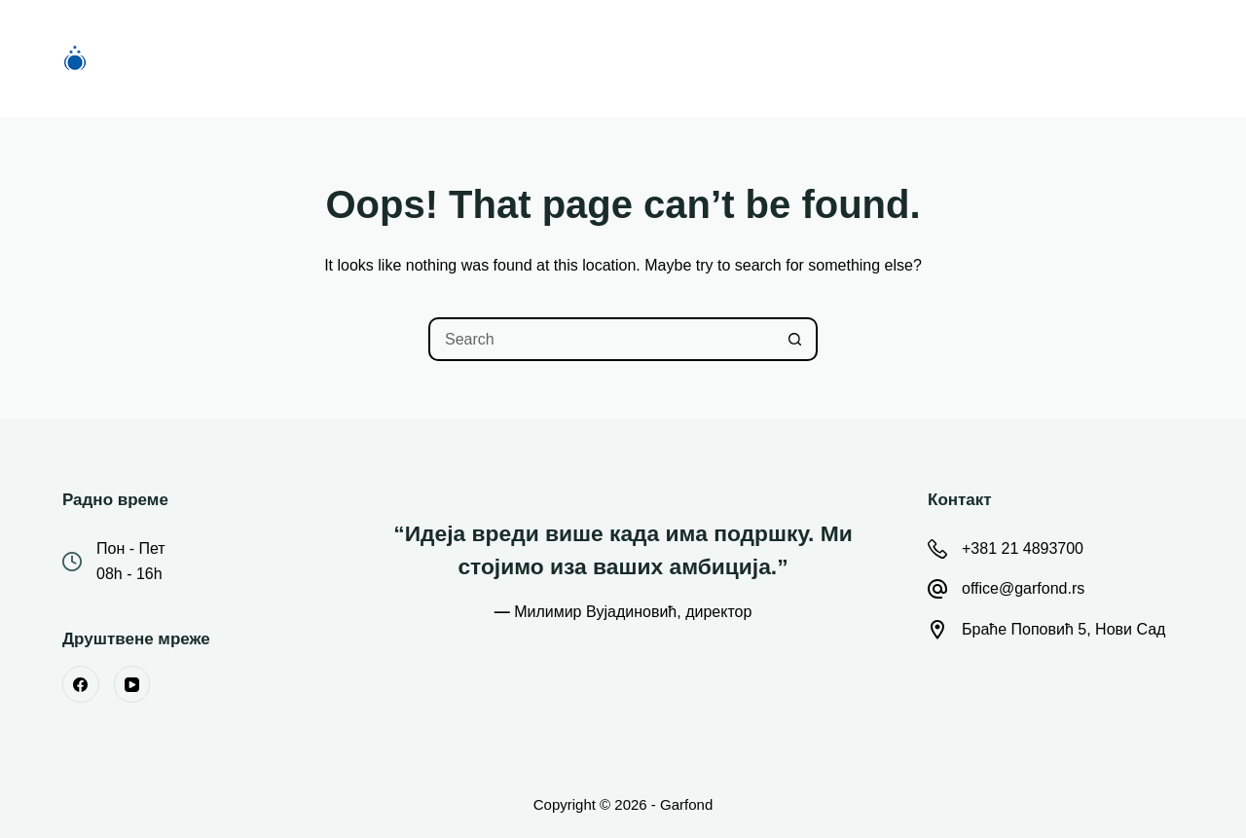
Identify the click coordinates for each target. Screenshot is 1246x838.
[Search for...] (601, 339)
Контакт (906, 58)
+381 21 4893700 (1022, 548)
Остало (793, 58)
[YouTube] (132, 684)
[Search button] (796, 339)
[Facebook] (80, 684)
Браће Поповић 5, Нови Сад (1063, 629)
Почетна (341, 58)
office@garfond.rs (1023, 588)
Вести (682, 58)
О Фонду (575, 58)
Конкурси (457, 58)
